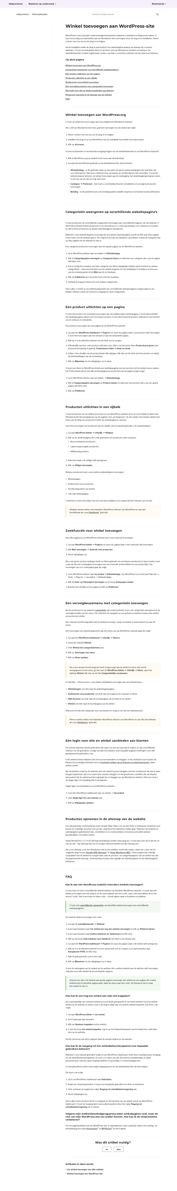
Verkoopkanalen (39, 14)
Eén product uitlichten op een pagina (83, 74)
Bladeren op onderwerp (41, 4)
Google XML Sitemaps (96, 852)
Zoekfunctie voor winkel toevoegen (82, 82)
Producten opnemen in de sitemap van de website (89, 95)
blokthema (94, 512)
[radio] (106, 1149)
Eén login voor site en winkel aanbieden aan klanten (90, 90)
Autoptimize (92, 1128)
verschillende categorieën (92, 905)
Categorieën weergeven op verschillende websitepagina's (92, 70)
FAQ (68, 99)
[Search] (157, 14)
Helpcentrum (23, 14)
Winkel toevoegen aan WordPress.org (83, 65)
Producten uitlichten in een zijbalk (81, 78)
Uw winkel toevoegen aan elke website (85, 1169)
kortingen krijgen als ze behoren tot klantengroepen (125, 762)
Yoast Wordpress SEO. (120, 852)
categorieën (100, 610)
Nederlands (158, 4)
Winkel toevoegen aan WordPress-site (85, 1174)
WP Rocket (106, 1128)
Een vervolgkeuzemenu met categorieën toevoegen (89, 86)
